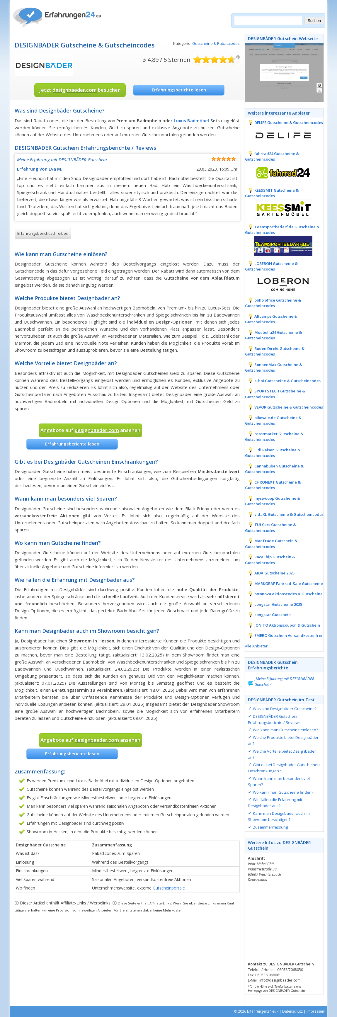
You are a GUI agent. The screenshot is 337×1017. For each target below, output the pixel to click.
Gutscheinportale (169, 888)
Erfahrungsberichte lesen (179, 90)
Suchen (314, 20)
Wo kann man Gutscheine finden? (283, 792)
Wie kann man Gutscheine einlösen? (285, 729)
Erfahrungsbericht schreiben (42, 233)
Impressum (316, 1011)
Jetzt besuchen (80, 89)
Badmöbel (198, 120)
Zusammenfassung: (271, 827)
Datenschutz (292, 1011)
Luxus (180, 120)
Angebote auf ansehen (90, 430)
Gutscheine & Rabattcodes (216, 43)
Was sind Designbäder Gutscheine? (284, 708)
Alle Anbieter (256, 646)
